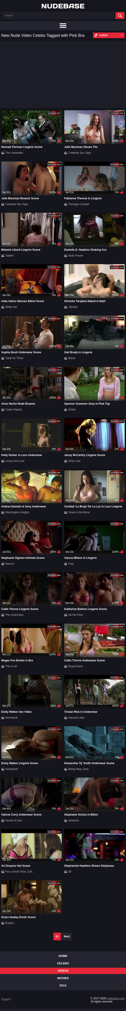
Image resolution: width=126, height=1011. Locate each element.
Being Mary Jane (78, 769)
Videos (63, 970)
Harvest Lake (76, 717)
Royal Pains (75, 666)
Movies (63, 978)
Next (67, 936)
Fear (71, 563)
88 (69, 871)
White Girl (11, 307)
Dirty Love (74, 461)
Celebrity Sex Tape (79, 152)
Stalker (9, 255)
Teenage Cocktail (78, 204)
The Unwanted (14, 152)
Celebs (63, 963)
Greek (72, 409)
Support (6, 999)
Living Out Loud (14, 461)
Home (63, 956)
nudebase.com (116, 998)
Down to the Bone (79, 512)
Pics (63, 985)
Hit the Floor (75, 614)
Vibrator (73, 307)
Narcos (9, 563)
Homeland (11, 717)
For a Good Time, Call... (19, 871)
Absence (73, 820)
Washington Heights (17, 512)
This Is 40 (11, 666)
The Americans (14, 614)
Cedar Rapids (13, 409)
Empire (9, 923)
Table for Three (14, 358)
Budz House (75, 255)
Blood (71, 358)
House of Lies (13, 820)
